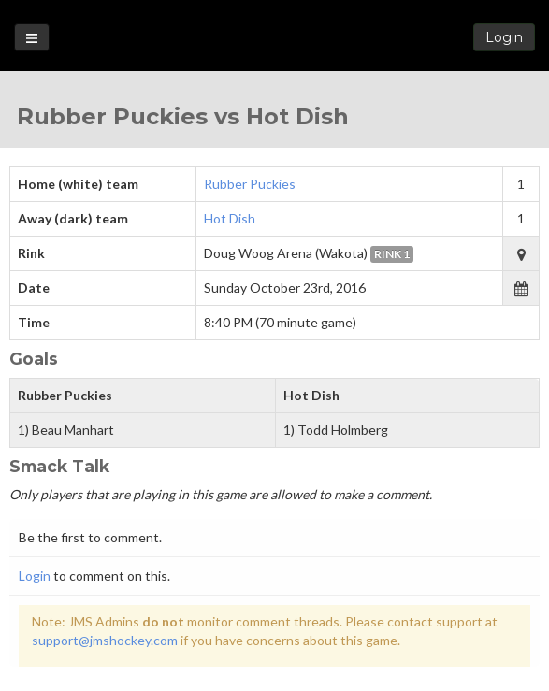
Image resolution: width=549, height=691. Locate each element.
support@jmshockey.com (105, 640)
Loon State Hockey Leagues (274, 37)
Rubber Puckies (250, 184)
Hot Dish (229, 218)
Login (504, 37)
